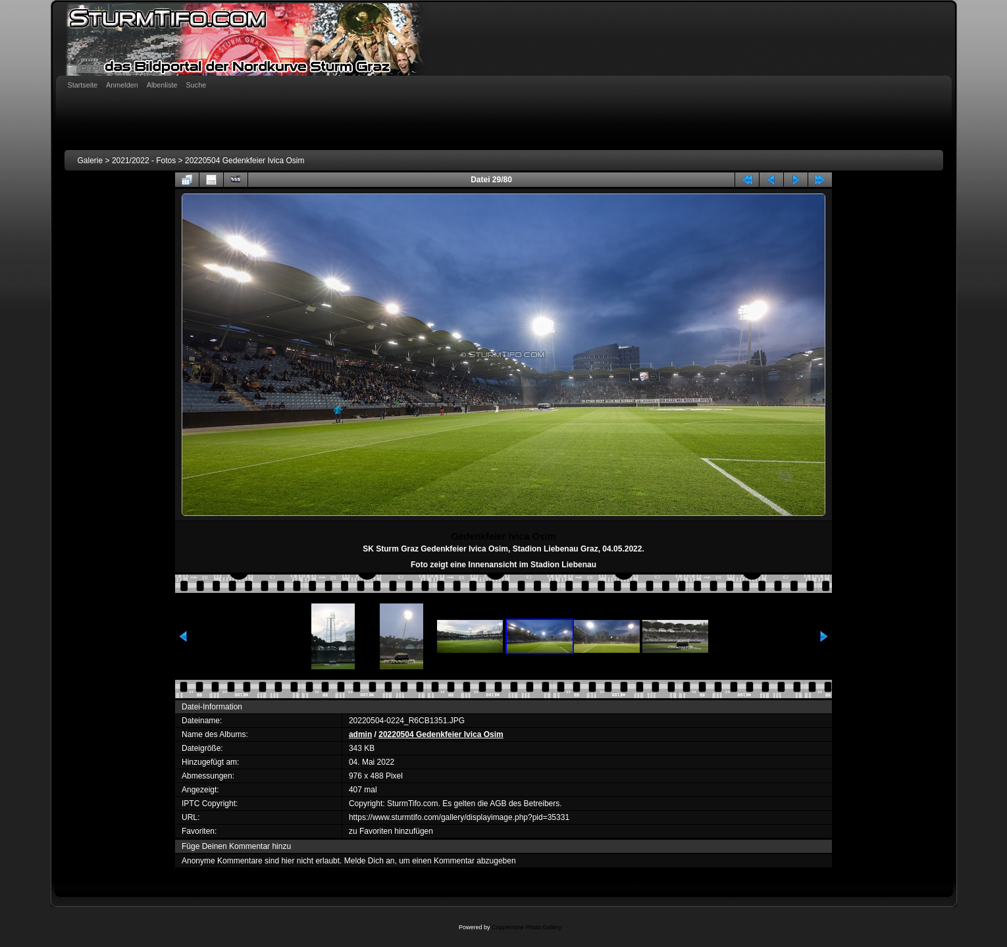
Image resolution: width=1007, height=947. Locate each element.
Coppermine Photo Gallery (526, 927)
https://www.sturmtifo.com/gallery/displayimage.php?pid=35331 (459, 817)
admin (360, 734)
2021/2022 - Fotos (144, 160)
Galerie (90, 160)
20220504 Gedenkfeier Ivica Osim (244, 160)
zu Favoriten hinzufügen (391, 831)
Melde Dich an (369, 860)
